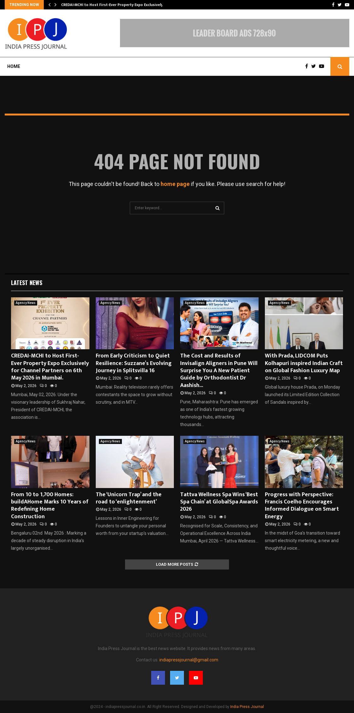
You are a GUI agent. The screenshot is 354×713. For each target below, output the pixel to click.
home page (175, 184)
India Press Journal (247, 707)
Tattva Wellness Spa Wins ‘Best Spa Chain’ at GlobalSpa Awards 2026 (219, 502)
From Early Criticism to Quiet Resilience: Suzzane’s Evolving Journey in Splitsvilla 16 (134, 363)
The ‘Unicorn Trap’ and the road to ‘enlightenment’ (129, 498)
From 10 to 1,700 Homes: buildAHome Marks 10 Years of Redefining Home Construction (49, 505)
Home (13, 66)
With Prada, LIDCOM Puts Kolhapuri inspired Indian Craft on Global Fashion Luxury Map (304, 363)
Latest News (26, 282)
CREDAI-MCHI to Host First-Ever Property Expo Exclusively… (113, 5)
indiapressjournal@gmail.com (188, 659)
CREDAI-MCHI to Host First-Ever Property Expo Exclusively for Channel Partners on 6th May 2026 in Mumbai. (50, 367)
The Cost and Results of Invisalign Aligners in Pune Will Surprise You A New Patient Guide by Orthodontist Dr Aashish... (219, 370)
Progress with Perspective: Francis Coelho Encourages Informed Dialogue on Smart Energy (302, 505)
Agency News (26, 303)
